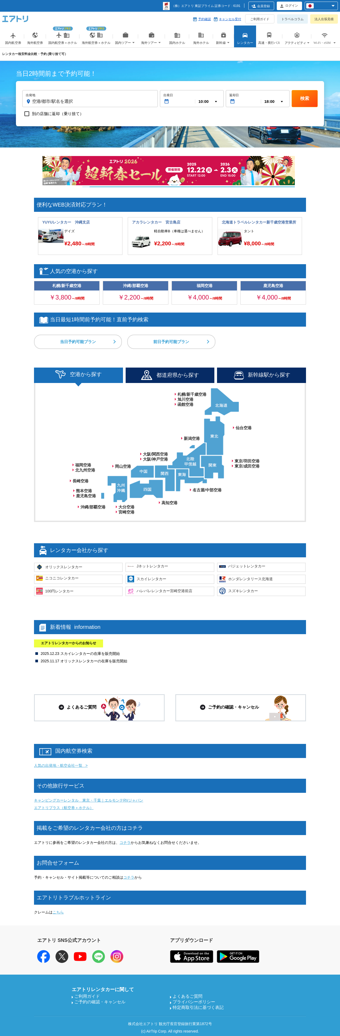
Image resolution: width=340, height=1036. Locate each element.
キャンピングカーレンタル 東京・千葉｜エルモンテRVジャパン (88, 800)
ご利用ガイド (259, 19)
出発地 (30, 95)
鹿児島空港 (86, 496)
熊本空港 (84, 490)
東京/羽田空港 (247, 461)
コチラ (125, 842)
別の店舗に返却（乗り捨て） (58, 113)
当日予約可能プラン (78, 341)
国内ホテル (177, 39)
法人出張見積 (324, 19)
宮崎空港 (126, 512)
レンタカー (245, 39)
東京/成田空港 (247, 466)
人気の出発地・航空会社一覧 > (61, 765)
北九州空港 (85, 470)
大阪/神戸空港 (155, 459)
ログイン (291, 5)
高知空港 (169, 502)
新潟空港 (192, 438)
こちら (58, 912)
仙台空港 (244, 428)
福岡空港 (83, 465)
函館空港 (185, 404)
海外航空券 (35, 39)
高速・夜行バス (269, 39)
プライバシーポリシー (194, 1002)
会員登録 (263, 6)
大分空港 (126, 507)
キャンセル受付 (230, 19)
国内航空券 (13, 39)
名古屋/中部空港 (207, 490)
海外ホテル (201, 39)
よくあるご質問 (187, 996)
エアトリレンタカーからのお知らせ (68, 643)
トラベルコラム (292, 19)
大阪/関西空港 (155, 454)
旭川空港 (185, 399)
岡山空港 (123, 466)
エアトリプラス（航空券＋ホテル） (64, 808)
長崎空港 (80, 481)
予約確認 (204, 19)
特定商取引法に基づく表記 (198, 1007)
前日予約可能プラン (173, 341)
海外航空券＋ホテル (96, 34)
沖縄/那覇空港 (92, 507)
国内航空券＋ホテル (62, 34)
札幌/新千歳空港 (191, 394)
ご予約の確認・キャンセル (99, 1002)
